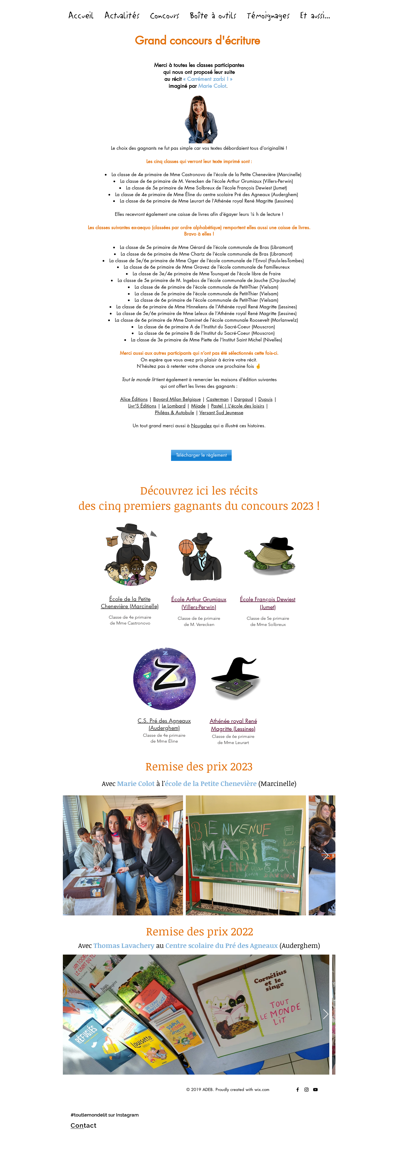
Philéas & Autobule (174, 413)
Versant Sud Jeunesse (221, 413)
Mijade (198, 406)
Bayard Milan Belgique (177, 399)
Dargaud (243, 399)
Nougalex (201, 426)
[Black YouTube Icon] (315, 1089)
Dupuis (265, 399)
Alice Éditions (134, 399)
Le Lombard (174, 406)
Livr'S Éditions (142, 406)
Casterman (217, 399)
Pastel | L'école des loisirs (237, 406)
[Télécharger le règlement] (201, 455)
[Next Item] (326, 855)
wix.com (262, 1089)
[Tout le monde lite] (297, 1089)
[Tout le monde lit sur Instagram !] (306, 1089)
